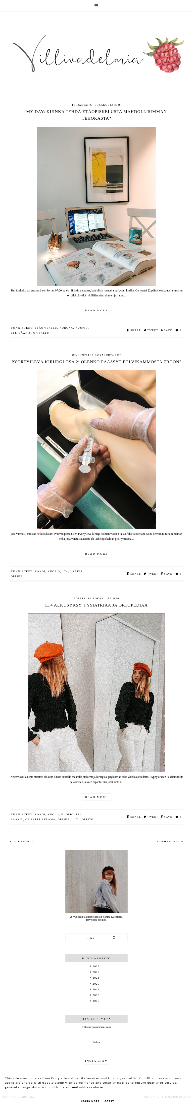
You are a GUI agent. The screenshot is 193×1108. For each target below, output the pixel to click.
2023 (96, 966)
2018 (96, 995)
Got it (109, 1101)
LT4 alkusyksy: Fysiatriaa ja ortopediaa (96, 605)
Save (166, 330)
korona (66, 327)
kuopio (82, 327)
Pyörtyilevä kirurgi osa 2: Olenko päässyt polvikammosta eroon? (96, 361)
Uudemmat (22, 841)
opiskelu (41, 332)
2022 (96, 971)
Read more (96, 310)
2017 (96, 1000)
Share (134, 330)
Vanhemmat (169, 841)
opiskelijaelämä (40, 819)
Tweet (151, 330)
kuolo (53, 814)
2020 (96, 983)
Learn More (90, 1101)
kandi (40, 571)
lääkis (25, 332)
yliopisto (84, 819)
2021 (96, 977)
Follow (96, 1042)
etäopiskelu (46, 327)
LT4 (13, 332)
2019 (96, 989)
